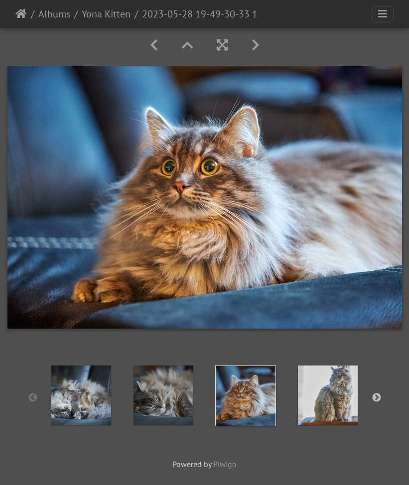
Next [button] (377, 398)
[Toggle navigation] (383, 13)
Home (21, 13)
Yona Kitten (106, 13)
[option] (81, 395)
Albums (54, 13)
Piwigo (225, 464)
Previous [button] (33, 398)
